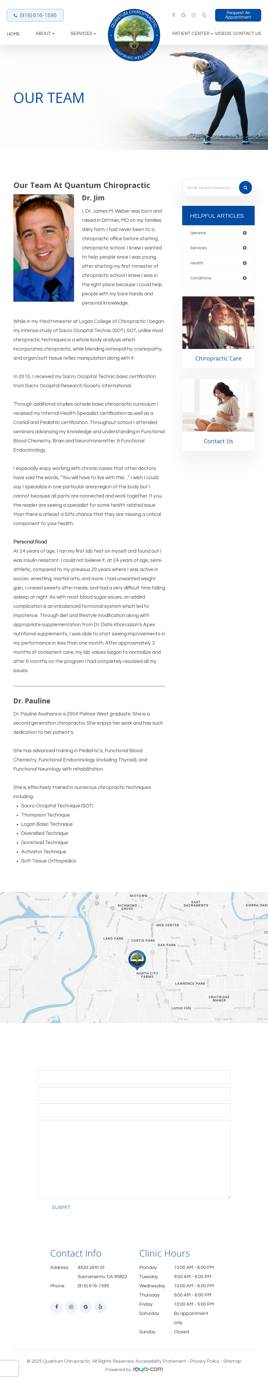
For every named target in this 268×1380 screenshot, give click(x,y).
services (199, 248)
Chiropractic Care (218, 359)
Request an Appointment (238, 15)
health (197, 263)
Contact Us (247, 34)
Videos (223, 34)
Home (13, 34)
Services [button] (83, 34)
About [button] (45, 34)
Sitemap (232, 1361)
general (198, 233)
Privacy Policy (204, 1361)
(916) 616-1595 (38, 15)
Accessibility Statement (160, 1361)
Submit (61, 1207)
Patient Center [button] (192, 34)
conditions (201, 278)
